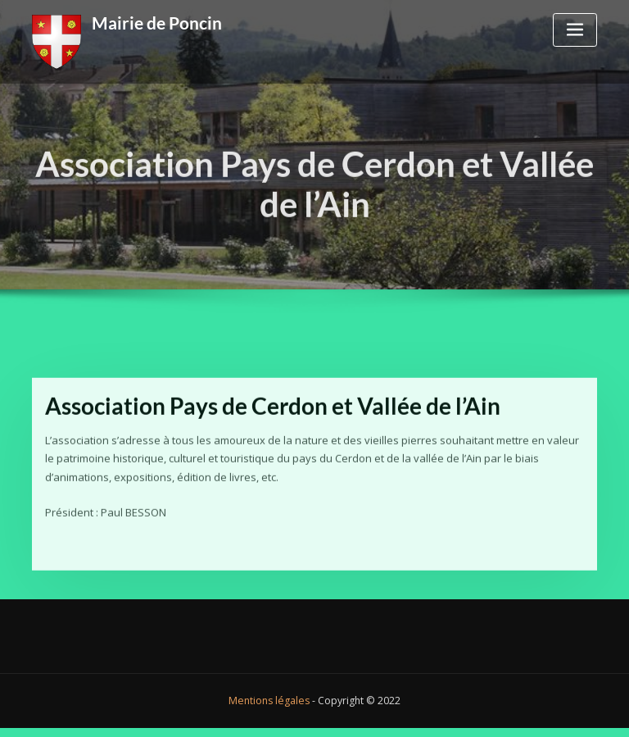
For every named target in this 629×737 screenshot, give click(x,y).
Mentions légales (269, 700)
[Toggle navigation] (575, 30)
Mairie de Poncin (157, 22)
